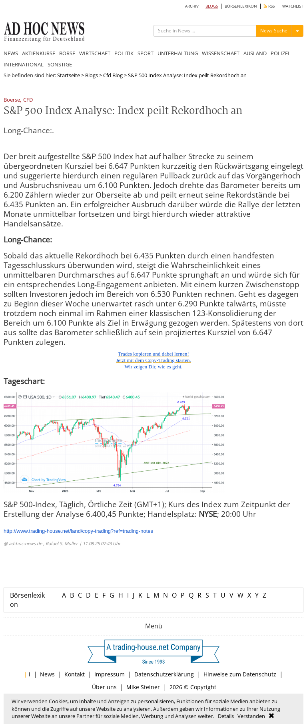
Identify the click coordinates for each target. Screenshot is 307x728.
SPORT (146, 53)
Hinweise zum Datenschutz (239, 674)
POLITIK (124, 53)
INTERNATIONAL (24, 64)
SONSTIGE (60, 64)
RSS (269, 6)
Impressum (109, 674)
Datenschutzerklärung (164, 674)
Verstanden (251, 716)
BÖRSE (67, 53)
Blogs (91, 75)
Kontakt (74, 674)
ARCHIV (192, 6)
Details (226, 716)
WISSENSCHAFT (220, 53)
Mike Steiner (143, 687)
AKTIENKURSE (38, 53)
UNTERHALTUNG (177, 53)
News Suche (273, 30)
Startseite (68, 75)
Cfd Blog (113, 75)
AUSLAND (255, 53)
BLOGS (211, 6)
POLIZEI (280, 53)
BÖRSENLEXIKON (241, 6)
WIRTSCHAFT (94, 53)
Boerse (12, 100)
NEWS (11, 53)
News (47, 674)
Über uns (104, 687)
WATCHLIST (292, 6)
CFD (28, 100)
